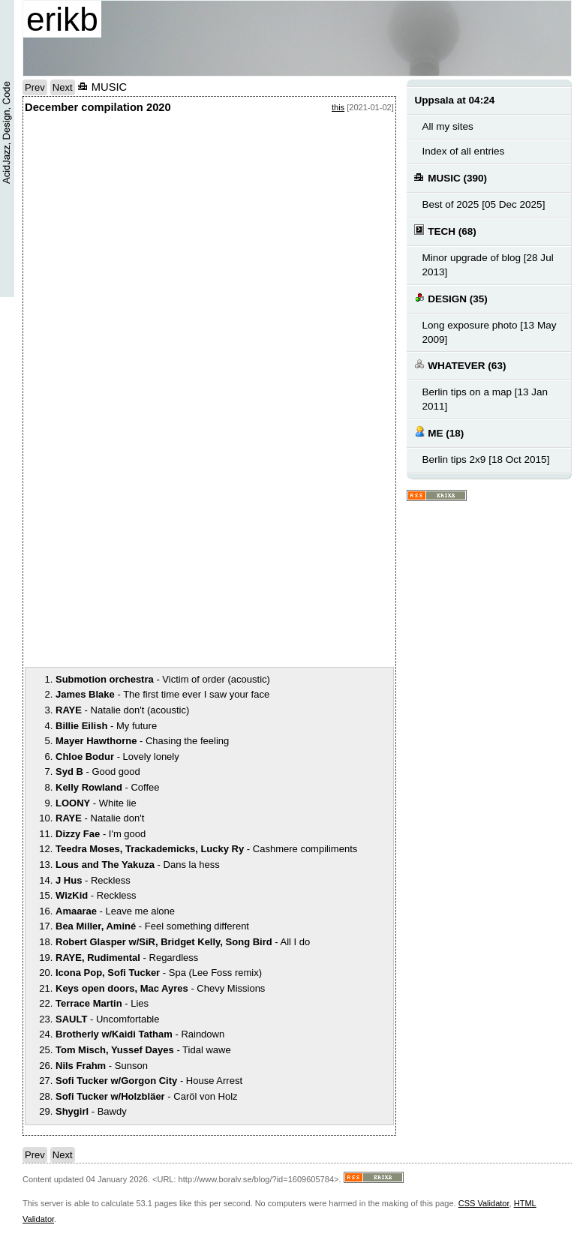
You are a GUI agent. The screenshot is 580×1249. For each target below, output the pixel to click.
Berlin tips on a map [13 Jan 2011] (485, 399)
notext (137, 268)
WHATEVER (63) (460, 365)
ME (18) (439, 432)
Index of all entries (463, 151)
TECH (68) (445, 230)
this (338, 107)
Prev (35, 87)
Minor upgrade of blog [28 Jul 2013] (487, 265)
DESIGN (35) (450, 298)
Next (63, 87)
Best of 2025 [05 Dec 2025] (483, 204)
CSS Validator (483, 1203)
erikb (62, 19)
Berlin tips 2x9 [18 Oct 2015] (485, 459)
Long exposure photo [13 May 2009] (489, 332)
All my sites (447, 126)
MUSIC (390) (450, 177)
